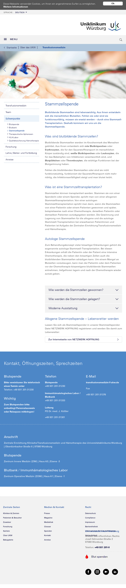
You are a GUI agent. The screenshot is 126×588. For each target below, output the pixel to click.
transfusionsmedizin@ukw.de (102, 389)
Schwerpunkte (13, 126)
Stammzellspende (15, 138)
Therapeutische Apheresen (20, 141)
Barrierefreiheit (91, 534)
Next (121, 73)
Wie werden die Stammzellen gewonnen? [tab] (83, 297)
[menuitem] (15, 12)
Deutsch (14, 12)
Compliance (90, 525)
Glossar (47, 534)
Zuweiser (7, 530)
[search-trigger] (121, 39)
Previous (5, 73)
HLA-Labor (12, 144)
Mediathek (48, 530)
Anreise (9, 167)
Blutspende (13, 131)
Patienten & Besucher (12, 525)
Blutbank (12, 135)
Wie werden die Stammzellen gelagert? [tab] (83, 306)
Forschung (11, 154)
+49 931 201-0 (102, 554)
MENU (11, 39)
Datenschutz (90, 521)
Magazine (48, 525)
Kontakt (47, 543)
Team (8, 119)
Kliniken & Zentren (11, 521)
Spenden (48, 538)
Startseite (10, 47)
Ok (113, 3)
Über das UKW (28, 47)
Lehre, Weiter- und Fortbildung (21, 160)
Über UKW (7, 543)
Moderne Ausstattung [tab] (83, 316)
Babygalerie (8, 547)
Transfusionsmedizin (53, 47)
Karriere (6, 538)
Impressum (90, 530)
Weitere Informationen (15, 6)
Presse (47, 521)
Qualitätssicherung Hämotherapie (23, 148)
